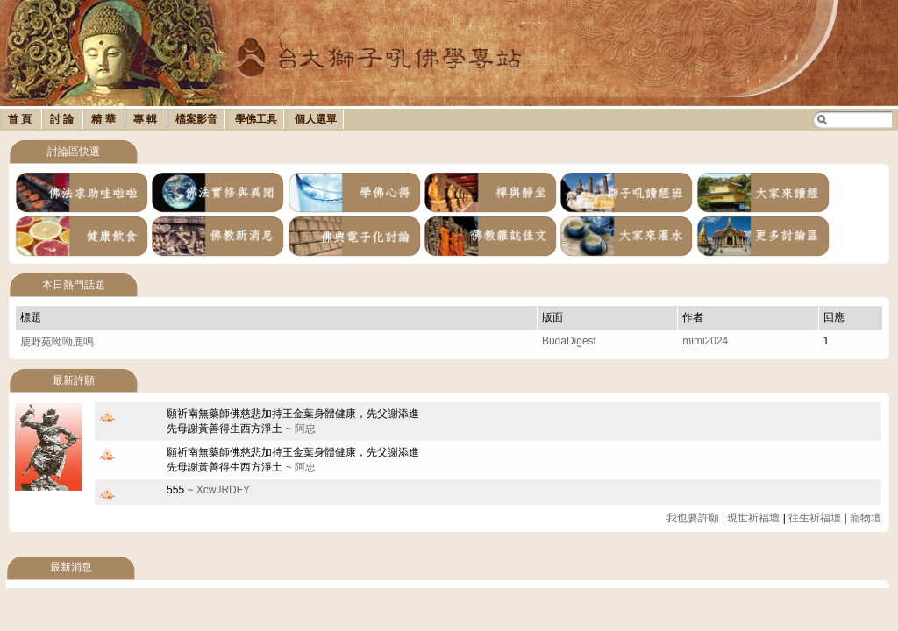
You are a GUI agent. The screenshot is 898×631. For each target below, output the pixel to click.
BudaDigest (569, 341)
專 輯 (146, 119)
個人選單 (316, 119)
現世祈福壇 (753, 518)
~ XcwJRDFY (208, 490)
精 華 (104, 119)
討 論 (63, 119)
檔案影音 (196, 119)
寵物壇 (865, 518)
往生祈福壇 (814, 518)
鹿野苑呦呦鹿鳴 (57, 342)
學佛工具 (256, 119)
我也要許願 (692, 518)
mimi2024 (705, 341)
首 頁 (21, 119)
